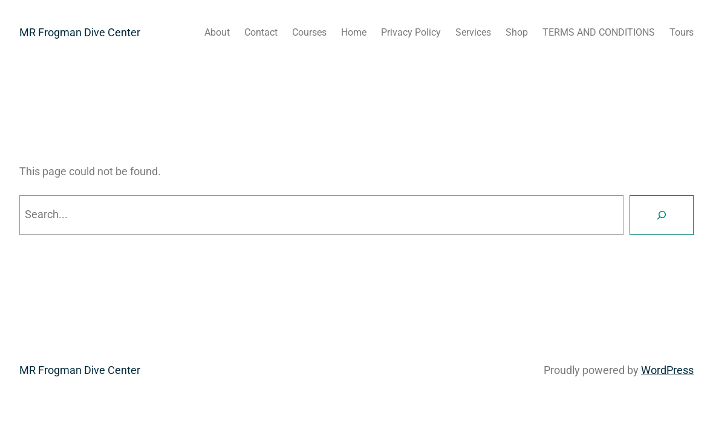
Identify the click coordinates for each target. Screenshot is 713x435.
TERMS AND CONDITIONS (598, 32)
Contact (261, 32)
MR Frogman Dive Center (79, 32)
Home (353, 32)
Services (473, 32)
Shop (517, 32)
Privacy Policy (411, 32)
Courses (309, 32)
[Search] (662, 215)
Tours (681, 32)
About (217, 32)
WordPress (667, 370)
